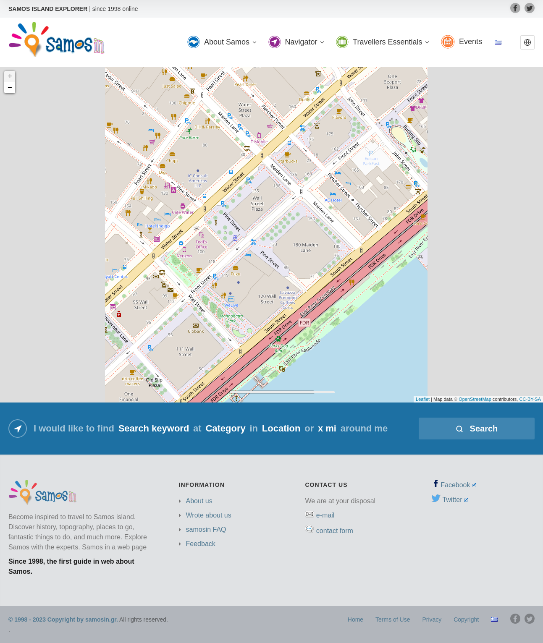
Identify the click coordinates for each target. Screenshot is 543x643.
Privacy (431, 619)
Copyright (466, 619)
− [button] (10, 88)
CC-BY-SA (530, 399)
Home (355, 619)
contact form (334, 530)
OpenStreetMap (475, 399)
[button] (527, 42)
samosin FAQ (206, 529)
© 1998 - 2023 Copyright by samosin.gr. (63, 619)
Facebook (458, 485)
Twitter (455, 499)
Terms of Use (392, 619)
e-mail (325, 515)
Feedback (200, 543)
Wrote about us (208, 515)
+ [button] (10, 76)
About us (199, 500)
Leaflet (423, 399)
